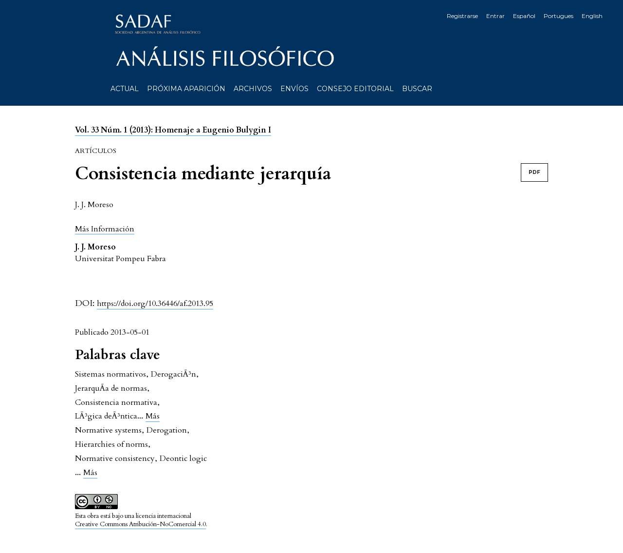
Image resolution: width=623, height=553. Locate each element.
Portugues (558, 15)
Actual (124, 88)
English (592, 15)
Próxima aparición (186, 88)
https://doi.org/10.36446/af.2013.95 (155, 303)
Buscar (417, 88)
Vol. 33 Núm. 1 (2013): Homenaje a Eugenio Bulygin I (173, 130)
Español (524, 15)
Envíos (294, 88)
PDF (534, 172)
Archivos (253, 88)
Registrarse (462, 15)
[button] (104, 228)
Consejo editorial (355, 88)
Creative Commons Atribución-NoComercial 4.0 (140, 524)
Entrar (495, 15)
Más (153, 416)
